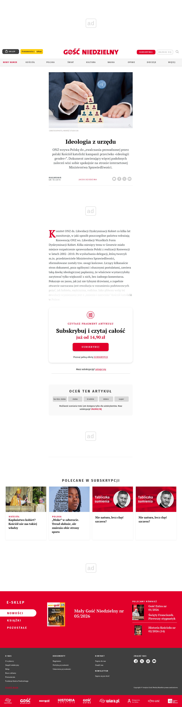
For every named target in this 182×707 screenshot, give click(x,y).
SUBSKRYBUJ (146, 52)
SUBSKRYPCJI (101, 357)
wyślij (130, 178)
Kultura (91, 62)
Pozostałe (13, 627)
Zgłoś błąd (11, 688)
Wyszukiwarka (177, 51)
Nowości (13, 613)
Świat (71, 62)
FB (119, 178)
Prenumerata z (32, 51)
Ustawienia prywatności (62, 669)
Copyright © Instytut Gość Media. (146, 687)
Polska (50, 62)
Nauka (111, 62)
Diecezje (151, 62)
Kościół (30, 62)
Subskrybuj (91, 346)
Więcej (171, 62)
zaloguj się (164, 52)
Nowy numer (10, 62)
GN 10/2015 (55, 180)
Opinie (131, 62)
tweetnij (125, 178)
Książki (13, 620)
